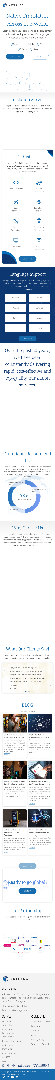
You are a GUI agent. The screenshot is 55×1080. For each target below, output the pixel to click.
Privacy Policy (37, 1039)
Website (31, 44)
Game (35, 49)
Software (23, 49)
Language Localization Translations (8, 1033)
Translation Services (40, 1021)
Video (42, 44)
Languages (36, 1026)
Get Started (15, 56)
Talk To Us (40, 56)
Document (17, 44)
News (5, 1061)
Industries (36, 1030)
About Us (35, 1035)
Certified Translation (12, 1040)
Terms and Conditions (41, 1044)
